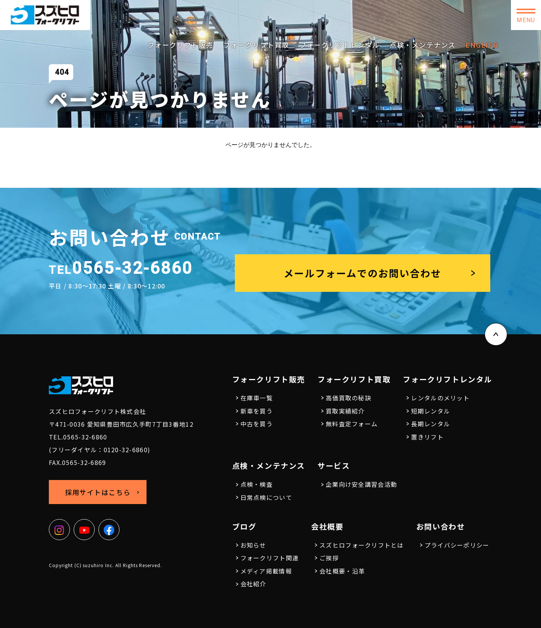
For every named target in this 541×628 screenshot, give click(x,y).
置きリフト (427, 436)
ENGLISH (482, 45)
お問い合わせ (481, 15)
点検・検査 (256, 484)
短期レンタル (430, 410)
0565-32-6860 (344, 12)
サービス (333, 465)
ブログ (244, 526)
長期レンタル (430, 423)
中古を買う (256, 423)
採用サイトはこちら (417, 14)
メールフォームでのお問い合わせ (362, 273)
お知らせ (253, 545)
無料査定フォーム (352, 423)
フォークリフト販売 (180, 45)
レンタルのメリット (440, 397)
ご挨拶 (329, 557)
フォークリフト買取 (256, 45)
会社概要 (327, 526)
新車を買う (256, 410)
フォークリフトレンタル (339, 45)
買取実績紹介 (345, 410)
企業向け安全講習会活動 (361, 484)
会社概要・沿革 (342, 570)
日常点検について (266, 497)
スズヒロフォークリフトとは (361, 545)
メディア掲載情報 (266, 570)
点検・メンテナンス (422, 45)
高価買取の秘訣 (348, 397)
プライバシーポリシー (457, 545)
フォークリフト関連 (269, 557)
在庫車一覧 (256, 397)
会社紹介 (253, 583)
